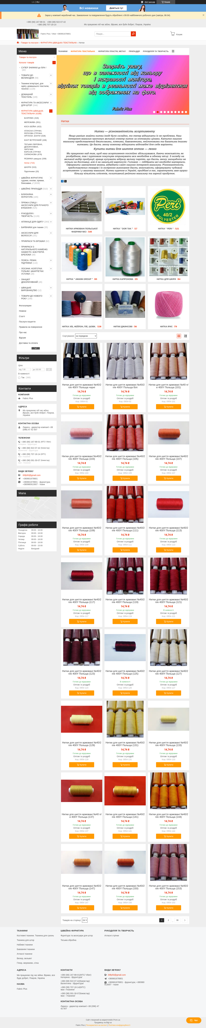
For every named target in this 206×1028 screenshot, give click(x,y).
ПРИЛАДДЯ (134, 51)
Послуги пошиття (27, 321)
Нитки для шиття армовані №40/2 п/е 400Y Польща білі (125, 386)
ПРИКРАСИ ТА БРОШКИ (33, 241)
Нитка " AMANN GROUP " (79, 279)
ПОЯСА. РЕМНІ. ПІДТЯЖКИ (29, 261)
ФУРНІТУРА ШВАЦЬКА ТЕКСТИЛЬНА (59, 43)
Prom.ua (116, 1020)
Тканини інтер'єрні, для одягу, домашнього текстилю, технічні (35, 86)
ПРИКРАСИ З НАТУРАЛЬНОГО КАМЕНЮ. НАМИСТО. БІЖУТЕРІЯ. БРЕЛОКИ (34, 251)
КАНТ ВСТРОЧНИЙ (32, 140)
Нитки (26, 163)
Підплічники (29, 171)
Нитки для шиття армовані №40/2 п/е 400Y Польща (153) (168, 887)
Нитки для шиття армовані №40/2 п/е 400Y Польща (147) (81, 887)
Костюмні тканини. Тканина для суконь (35, 935)
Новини (22, 311)
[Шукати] (133, 33)
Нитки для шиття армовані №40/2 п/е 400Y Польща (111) (125, 529)
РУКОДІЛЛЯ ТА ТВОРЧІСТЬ (156, 51)
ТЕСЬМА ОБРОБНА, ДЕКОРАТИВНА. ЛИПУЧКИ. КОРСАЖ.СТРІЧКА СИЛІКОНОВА (33, 149)
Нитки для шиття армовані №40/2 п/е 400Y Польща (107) (168, 457)
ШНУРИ (27, 167)
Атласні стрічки (111, 935)
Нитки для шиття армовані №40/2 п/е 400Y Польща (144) (168, 815)
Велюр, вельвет (24, 958)
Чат (194, 1020)
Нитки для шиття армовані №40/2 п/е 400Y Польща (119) (125, 601)
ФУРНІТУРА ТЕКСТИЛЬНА (83, 51)
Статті (22, 316)
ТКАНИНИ (62, 51)
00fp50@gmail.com (32, 475)
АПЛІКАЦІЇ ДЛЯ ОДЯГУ (32, 222)
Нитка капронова (123, 279)
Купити (83, 407)
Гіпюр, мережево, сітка (28, 963)
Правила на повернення (30, 327)
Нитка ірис (166, 326)
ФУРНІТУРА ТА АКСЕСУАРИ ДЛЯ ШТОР (35, 103)
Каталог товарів (26, 62)
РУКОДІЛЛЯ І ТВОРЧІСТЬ (27, 214)
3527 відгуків (150, 2)
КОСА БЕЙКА (30, 126)
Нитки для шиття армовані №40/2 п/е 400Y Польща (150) (125, 887)
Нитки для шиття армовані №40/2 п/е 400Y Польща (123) (81, 672)
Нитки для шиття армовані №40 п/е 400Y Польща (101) (168, 386)
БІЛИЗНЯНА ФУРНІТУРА (27, 195)
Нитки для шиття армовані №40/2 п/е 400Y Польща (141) (125, 815)
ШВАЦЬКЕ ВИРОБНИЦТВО (29, 288)
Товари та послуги (29, 43)
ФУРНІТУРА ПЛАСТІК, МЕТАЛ (112, 51)
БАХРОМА (29, 118)
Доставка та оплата (28, 343)
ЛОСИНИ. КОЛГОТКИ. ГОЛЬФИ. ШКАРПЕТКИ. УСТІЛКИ (32, 271)
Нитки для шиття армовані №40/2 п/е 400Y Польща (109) (81, 529)
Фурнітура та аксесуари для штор (77, 935)
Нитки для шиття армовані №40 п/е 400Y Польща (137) (82, 815)
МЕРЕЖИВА (29, 122)
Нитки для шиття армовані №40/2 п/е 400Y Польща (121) (168, 601)
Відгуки (22, 338)
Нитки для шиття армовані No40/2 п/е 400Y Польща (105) (125, 457)
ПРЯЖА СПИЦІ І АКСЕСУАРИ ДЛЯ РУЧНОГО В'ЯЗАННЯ (35, 205)
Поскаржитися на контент (96, 1025)
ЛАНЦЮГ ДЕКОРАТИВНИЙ (29, 280)
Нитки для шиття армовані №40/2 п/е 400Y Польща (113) (168, 529)
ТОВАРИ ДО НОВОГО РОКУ (31, 297)
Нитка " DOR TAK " (123, 228)
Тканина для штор (25, 940)
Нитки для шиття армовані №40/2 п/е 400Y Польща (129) (81, 744)
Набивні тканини (25, 944)
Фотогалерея (25, 305)
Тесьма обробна (68, 940)
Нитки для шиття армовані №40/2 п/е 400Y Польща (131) (125, 744)
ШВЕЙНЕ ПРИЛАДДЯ (31, 189)
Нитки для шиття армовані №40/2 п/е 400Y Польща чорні (81, 386)
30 (177, 920)
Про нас (23, 332)
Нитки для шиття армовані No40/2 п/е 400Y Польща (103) (82, 457)
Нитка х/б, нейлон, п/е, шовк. (79, 326)
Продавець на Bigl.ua (103, 1023)
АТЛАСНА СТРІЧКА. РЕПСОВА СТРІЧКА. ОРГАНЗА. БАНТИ (33, 133)
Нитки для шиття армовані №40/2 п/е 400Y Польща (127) (168, 672)
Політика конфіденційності (119, 1025)
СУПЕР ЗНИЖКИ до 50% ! (33, 67)
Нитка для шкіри (166, 279)
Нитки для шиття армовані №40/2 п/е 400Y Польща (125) (125, 672)
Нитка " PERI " (166, 228)
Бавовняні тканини (26, 949)
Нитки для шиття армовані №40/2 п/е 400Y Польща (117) (81, 601)
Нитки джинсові (122, 326)
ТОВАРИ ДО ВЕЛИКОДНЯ (27, 76)
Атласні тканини (24, 954)
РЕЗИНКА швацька (32, 159)
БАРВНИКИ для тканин (32, 227)
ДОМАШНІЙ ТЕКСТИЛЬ (27, 95)
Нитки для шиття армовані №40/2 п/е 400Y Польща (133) (168, 744)
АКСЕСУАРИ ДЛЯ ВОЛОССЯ (29, 234)
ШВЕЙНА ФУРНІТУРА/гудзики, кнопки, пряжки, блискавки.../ (32, 180)
